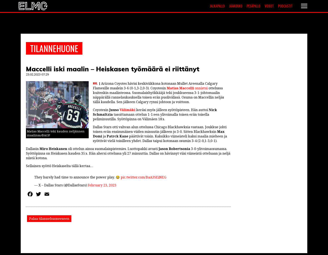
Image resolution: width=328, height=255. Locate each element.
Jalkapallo (217, 6)
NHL (95, 83)
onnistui (187, 88)
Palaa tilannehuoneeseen (49, 218)
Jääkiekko (235, 6)
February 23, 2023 (102, 185)
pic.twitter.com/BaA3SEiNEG (143, 177)
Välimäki (127, 110)
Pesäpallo (253, 6)
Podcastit (285, 6)
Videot (269, 6)
